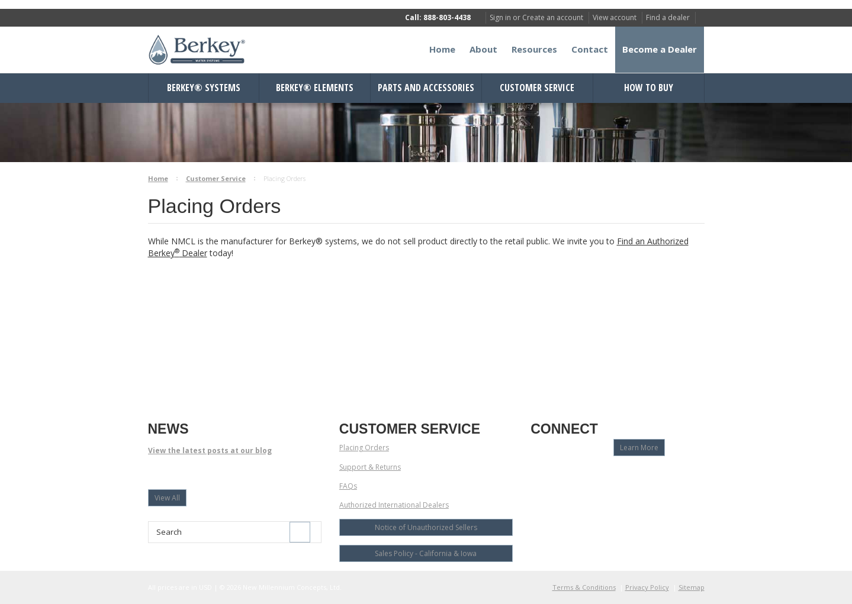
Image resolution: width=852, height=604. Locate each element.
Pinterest (620, 475)
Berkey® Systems (203, 87)
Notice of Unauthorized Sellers (426, 527)
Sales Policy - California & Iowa (426, 553)
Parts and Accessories (426, 87)
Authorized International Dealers (394, 505)
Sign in (500, 17)
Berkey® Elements (314, 87)
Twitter (579, 475)
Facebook (538, 475)
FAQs (348, 486)
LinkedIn (600, 475)
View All (167, 498)
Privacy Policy (647, 587)
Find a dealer (668, 17)
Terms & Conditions (584, 587)
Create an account (552, 17)
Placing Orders (364, 447)
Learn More (639, 447)
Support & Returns (370, 467)
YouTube (558, 475)
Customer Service (537, 87)
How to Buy (648, 87)
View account (614, 17)
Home (158, 178)
